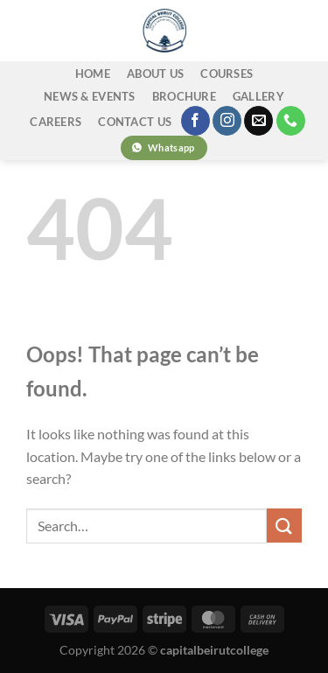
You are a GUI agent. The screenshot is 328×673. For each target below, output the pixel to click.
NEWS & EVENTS (89, 96)
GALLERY (258, 96)
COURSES (226, 74)
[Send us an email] (258, 121)
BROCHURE (184, 96)
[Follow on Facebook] (195, 121)
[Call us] (290, 121)
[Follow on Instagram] (227, 121)
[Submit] (284, 525)
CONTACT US (134, 122)
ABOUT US (155, 74)
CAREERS (55, 122)
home (92, 74)
